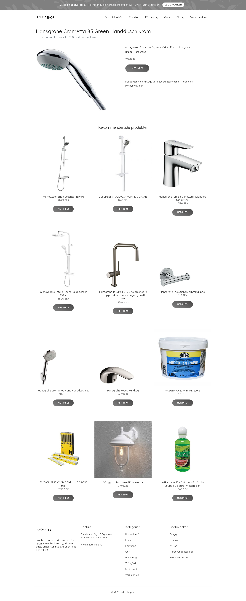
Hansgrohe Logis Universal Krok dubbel (182, 295)
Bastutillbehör (114, 19)
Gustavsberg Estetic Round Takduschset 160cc (63, 297)
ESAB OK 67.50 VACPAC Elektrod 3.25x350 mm (63, 487)
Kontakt (174, 543)
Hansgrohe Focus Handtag (123, 394)
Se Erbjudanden (173, 5)
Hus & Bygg (131, 560)
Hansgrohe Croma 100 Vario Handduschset (63, 394)
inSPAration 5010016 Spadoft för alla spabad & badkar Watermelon (183, 487)
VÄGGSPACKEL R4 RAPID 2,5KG (182, 394)
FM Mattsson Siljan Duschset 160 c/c (63, 200)
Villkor (173, 549)
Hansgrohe (184, 50)
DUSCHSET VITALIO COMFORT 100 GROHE (123, 200)
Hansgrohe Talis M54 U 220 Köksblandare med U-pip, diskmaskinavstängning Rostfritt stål (123, 298)
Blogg (180, 19)
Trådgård (130, 566)
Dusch (173, 50)
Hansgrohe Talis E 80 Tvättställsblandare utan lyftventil (182, 202)
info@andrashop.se (91, 548)
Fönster (134, 19)
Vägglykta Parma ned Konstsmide (123, 485)
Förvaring (151, 19)
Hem (38, 40)
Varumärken (198, 19)
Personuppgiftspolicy (181, 555)
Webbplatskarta (179, 560)
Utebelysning (132, 572)
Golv (167, 19)
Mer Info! (137, 71)
